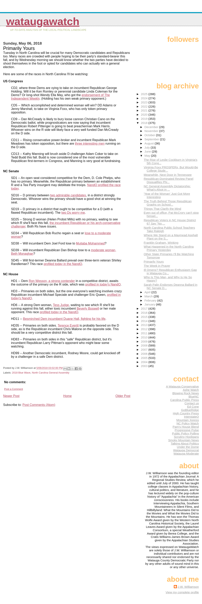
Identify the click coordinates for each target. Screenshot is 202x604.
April (147, 292)
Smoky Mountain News (183, 440)
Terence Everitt (68, 325)
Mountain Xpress (187, 420)
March (148, 296)
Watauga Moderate (186, 453)
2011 (144, 333)
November (151, 131)
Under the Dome (188, 447)
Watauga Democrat (186, 450)
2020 (144, 114)
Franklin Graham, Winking (161, 242)
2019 (144, 118)
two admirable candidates (68, 195)
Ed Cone (193, 406)
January (150, 304)
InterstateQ (191, 416)
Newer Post (11, 396)
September (152, 139)
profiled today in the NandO (63, 264)
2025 (144, 94)
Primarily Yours (154, 261)
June (148, 151)
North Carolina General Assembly (50, 372)
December (151, 127)
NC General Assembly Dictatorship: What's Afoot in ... (167, 187)
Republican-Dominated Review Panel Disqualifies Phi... (169, 180)
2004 (144, 362)
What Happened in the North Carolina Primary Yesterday (169, 248)
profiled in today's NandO (103, 284)
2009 (144, 341)
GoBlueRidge (190, 410)
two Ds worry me (73, 212)
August (149, 143)
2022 (144, 106)
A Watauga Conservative (182, 386)
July (147, 147)
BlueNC (194, 396)
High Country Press (186, 413)
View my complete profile (182, 592)
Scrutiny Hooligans (186, 436)
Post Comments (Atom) (38, 404)
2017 (144, 308)
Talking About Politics (185, 443)
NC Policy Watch (188, 423)
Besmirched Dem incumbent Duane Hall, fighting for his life (64, 318)
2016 (144, 312)
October (150, 135)
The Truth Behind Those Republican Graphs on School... (168, 202)
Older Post (122, 396)
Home (67, 396)
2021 (144, 110)
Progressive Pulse (187, 430)
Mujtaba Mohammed (90, 243)
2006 (144, 353)
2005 (144, 358)
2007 (144, 349)
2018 (144, 123)
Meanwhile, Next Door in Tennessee (168, 174)
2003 (144, 366)
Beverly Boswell (88, 308)
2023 (144, 102)
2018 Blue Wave (21, 372)
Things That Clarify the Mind (162, 208)
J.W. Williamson (188, 586)
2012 (144, 329)
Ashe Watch (191, 389)
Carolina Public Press (184, 400)
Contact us (191, 403)
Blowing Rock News (185, 393)
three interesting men (90, 143)
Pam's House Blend (186, 426)
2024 (144, 98)
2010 (144, 337)
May (147, 155)
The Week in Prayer (157, 265)
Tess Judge (61, 305)
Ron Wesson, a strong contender (52, 281)
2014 (144, 321)
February (150, 300)
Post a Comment (13, 389)
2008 (144, 345)
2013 (144, 325)
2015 (144, 316)
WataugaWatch (42, 21)
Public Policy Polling (185, 433)
